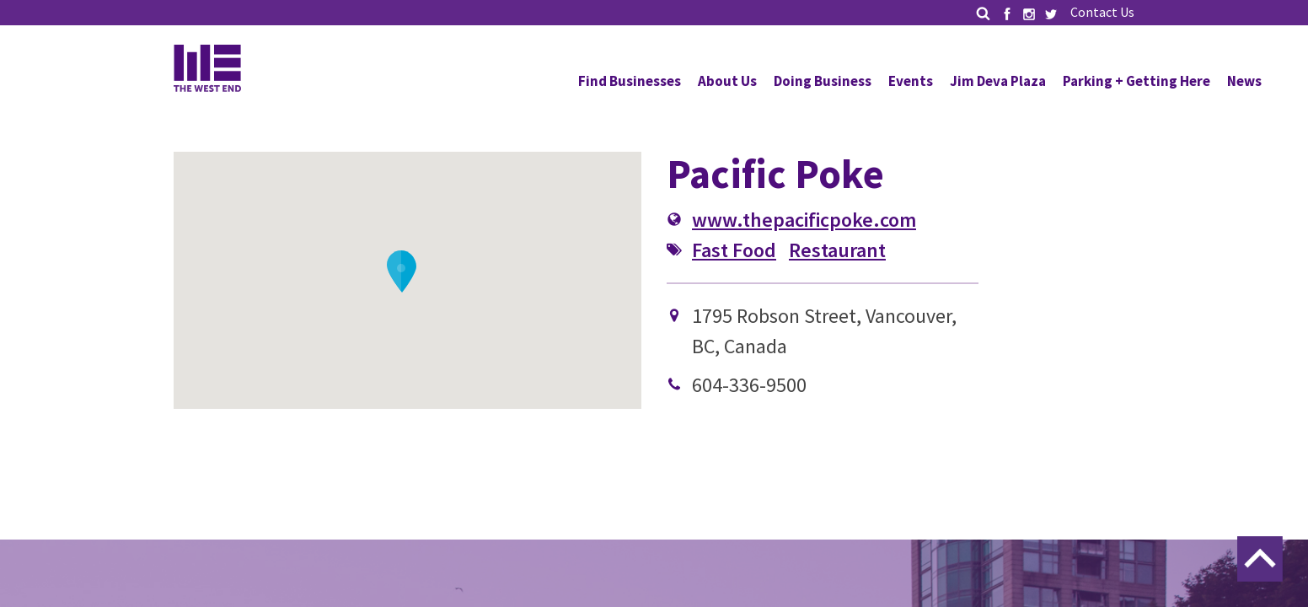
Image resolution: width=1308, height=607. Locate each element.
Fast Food (734, 250)
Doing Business (822, 81)
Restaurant (837, 250)
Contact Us (1102, 11)
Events (910, 81)
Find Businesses (629, 81)
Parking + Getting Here (1136, 81)
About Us (727, 81)
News (1244, 81)
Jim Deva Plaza (998, 81)
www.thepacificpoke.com (804, 220)
